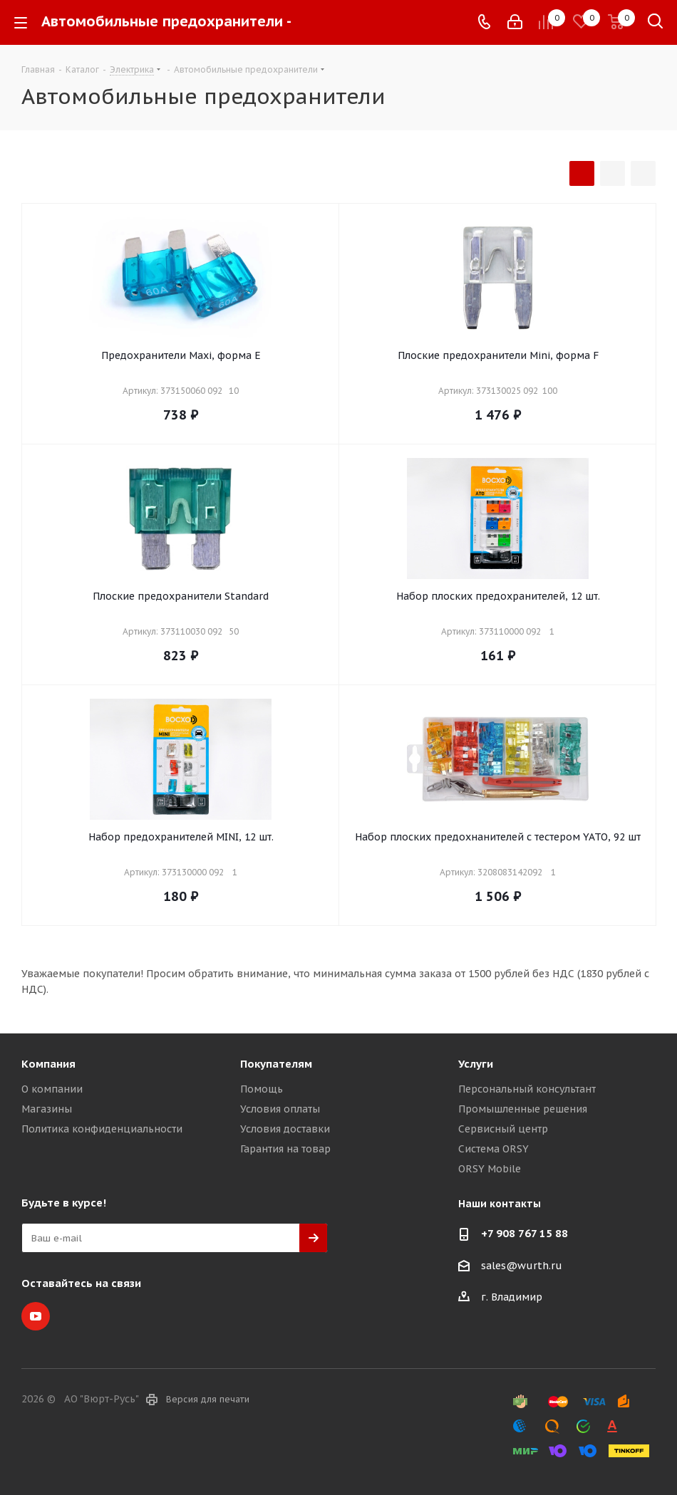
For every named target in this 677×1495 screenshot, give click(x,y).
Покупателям (276, 1064)
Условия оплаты (280, 1109)
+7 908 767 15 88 (524, 1233)
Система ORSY (493, 1148)
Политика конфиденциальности (101, 1128)
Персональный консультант (527, 1089)
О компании (52, 1089)
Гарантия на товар (285, 1148)
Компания (48, 1064)
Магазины (46, 1109)
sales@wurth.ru (521, 1265)
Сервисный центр (503, 1128)
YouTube (35, 1316)
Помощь (261, 1089)
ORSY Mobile (489, 1168)
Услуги (475, 1064)
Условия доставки (285, 1128)
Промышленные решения (522, 1109)
